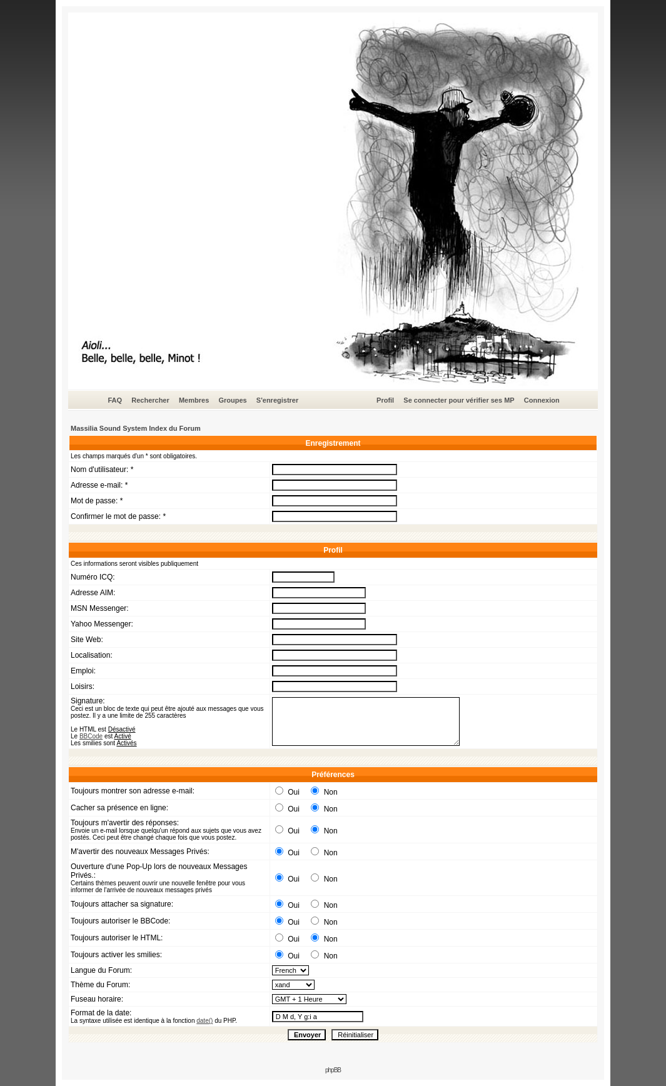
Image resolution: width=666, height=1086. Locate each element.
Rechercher (150, 400)
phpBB (333, 1070)
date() (204, 1020)
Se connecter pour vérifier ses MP (458, 400)
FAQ (115, 400)
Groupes (232, 400)
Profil (385, 400)
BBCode (91, 736)
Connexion (542, 400)
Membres (194, 400)
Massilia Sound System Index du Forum (136, 428)
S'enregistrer (277, 400)
